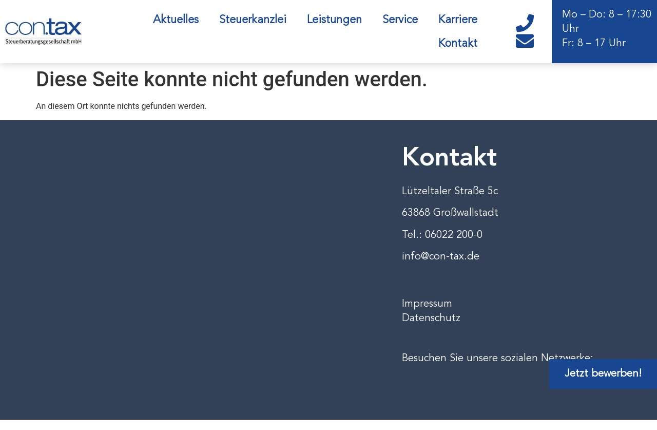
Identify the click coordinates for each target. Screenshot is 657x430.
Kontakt (457, 43)
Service (400, 20)
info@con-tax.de (440, 257)
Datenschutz (431, 318)
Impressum (427, 304)
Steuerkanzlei (252, 20)
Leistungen (334, 20)
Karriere (457, 20)
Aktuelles (176, 20)
